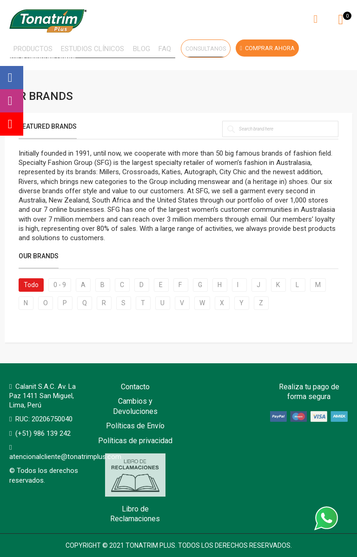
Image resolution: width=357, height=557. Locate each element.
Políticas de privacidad (135, 440)
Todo (31, 286)
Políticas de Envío (135, 425)
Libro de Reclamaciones (135, 488)
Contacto (135, 386)
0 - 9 (59, 286)
